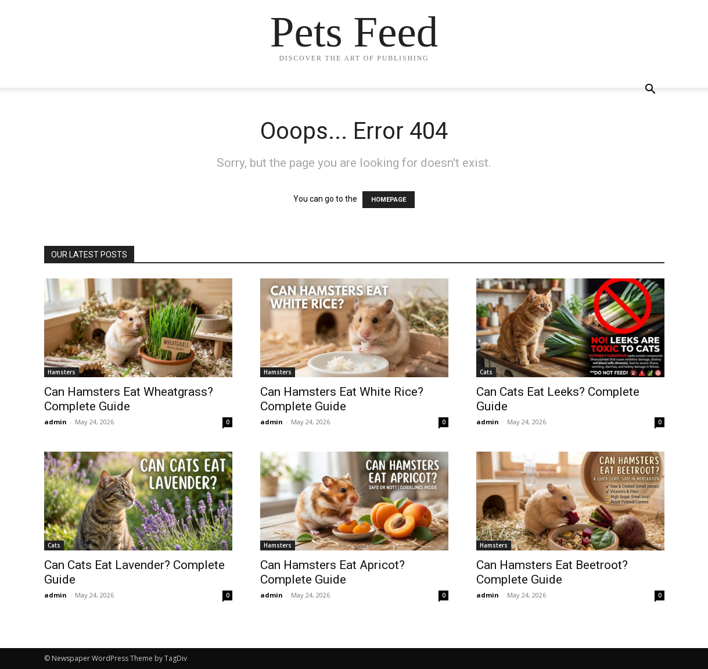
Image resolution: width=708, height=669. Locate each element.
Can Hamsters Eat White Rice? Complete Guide (341, 399)
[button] (650, 90)
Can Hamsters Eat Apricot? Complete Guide (332, 572)
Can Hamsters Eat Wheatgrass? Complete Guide (128, 399)
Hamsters (62, 372)
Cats (486, 372)
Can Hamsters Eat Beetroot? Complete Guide (552, 572)
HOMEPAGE (388, 199)
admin (55, 421)
